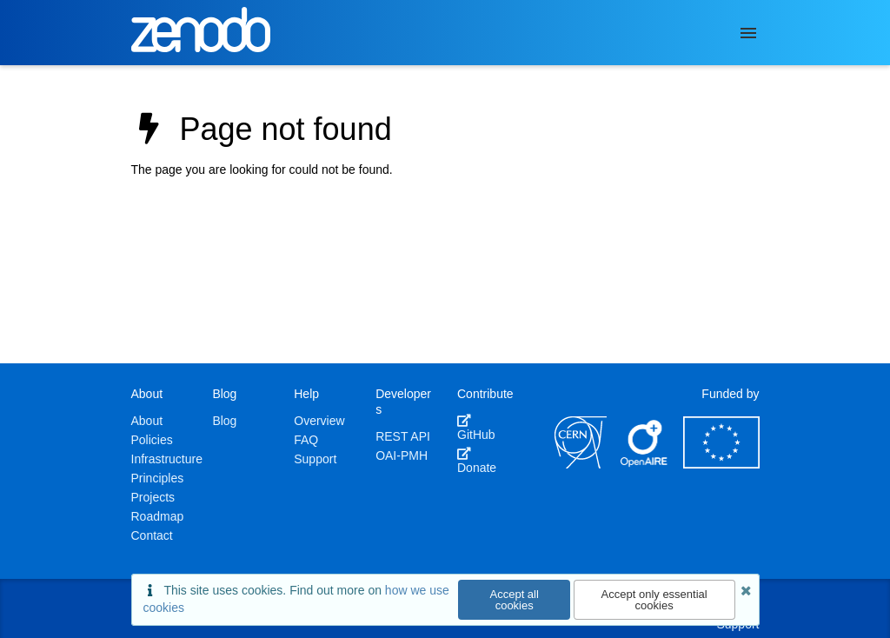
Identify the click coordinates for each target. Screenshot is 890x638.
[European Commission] (721, 464)
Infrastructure (167, 459)
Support (315, 459)
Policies (152, 440)
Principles (157, 478)
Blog (224, 421)
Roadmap (157, 516)
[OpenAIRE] (645, 464)
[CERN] (581, 464)
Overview (319, 421)
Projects (153, 497)
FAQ (306, 440)
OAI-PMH (401, 455)
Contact (152, 535)
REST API (402, 436)
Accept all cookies (514, 600)
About (147, 421)
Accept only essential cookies (654, 600)
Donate (476, 461)
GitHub (476, 428)
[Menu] (748, 33)
